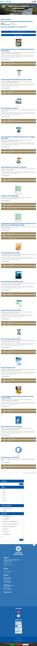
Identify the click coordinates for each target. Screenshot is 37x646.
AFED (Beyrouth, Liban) (5, 459)
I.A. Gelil (2, 168)
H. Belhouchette (13, 226)
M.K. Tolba (3, 312)
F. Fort (10, 197)
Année (3, 487)
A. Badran (8, 52)
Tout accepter (12, 644)
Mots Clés (4, 513)
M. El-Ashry (8, 283)
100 (32, 473)
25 (27, 473)
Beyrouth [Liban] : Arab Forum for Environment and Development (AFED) (19, 109)
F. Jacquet (7, 226)
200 (34, 473)
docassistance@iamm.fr (8, 571)
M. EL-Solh (9, 254)
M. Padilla (3, 197)
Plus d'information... (6, 59)
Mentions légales (18, 638)
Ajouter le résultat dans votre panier (18, 31)
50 (29, 473)
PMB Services (18, 642)
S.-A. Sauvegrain (15, 197)
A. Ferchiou (3, 226)
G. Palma (6, 197)
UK (34, 1)
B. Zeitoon (14, 340)
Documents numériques (12, 208)
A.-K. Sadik (13, 52)
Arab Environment (14, 24)
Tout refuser (19, 644)
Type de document (6, 505)
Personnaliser (25, 644)
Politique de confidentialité (18, 640)
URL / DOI (9, 65)
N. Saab (2, 52)
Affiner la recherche (18, 35)
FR (32, 1)
